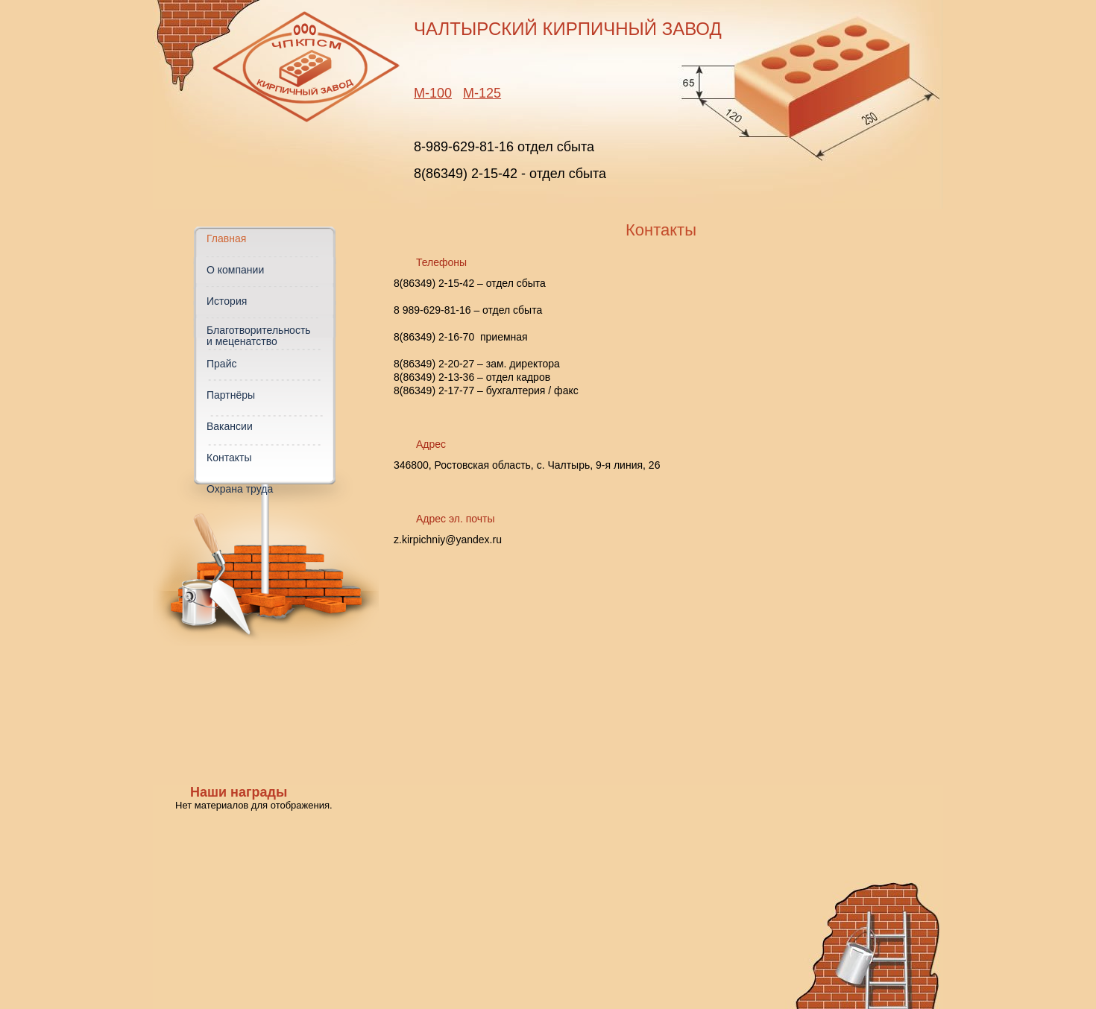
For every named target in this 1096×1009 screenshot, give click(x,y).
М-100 (433, 93)
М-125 (482, 93)
